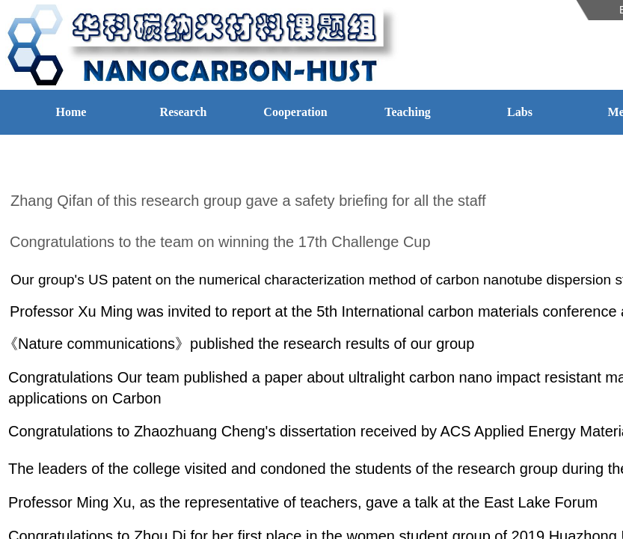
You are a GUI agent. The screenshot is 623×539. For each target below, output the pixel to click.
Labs (520, 112)
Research (183, 112)
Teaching (407, 112)
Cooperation (295, 112)
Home (71, 112)
